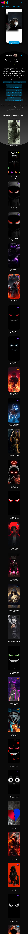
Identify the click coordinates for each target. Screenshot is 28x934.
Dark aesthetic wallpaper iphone (14, 90)
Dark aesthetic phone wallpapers (14, 92)
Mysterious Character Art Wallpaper (14, 549)
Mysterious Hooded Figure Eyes (14, 239)
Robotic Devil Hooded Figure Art (14, 579)
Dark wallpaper (17, 6)
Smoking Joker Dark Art (14, 641)
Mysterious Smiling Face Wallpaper (14, 672)
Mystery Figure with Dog (14, 889)
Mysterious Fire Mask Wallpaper (14, 394)
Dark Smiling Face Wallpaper (14, 332)
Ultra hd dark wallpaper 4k (14, 97)
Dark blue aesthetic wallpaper (14, 87)
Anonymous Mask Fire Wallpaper (14, 734)
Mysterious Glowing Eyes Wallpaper (14, 796)
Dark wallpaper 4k (7, 82)
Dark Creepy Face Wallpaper (14, 363)
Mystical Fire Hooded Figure (14, 858)
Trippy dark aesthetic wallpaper (14, 84)
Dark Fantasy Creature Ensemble (14, 301)
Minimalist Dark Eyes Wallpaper (14, 920)
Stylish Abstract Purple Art (14, 703)
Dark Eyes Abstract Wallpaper (14, 518)
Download (14, 43)
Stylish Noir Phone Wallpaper (14, 177)
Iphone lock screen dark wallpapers (14, 100)
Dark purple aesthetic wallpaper (14, 95)
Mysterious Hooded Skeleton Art (14, 610)
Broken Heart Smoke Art (14, 827)
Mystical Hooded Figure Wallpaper (14, 270)
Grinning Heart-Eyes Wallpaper (14, 765)
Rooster (18, 55)
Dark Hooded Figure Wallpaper (14, 208)
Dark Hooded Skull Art (14, 455)
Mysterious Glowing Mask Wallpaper (14, 425)
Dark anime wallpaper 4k (19, 82)
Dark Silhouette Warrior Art (14, 146)
